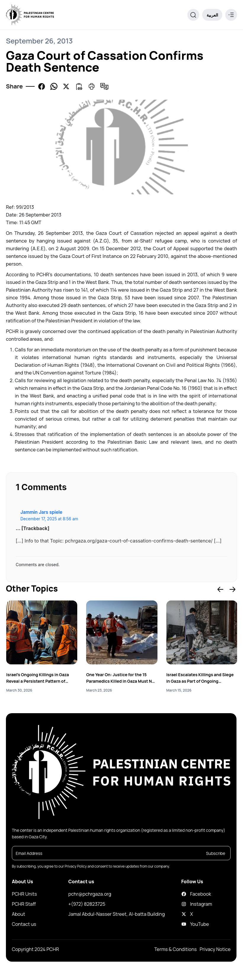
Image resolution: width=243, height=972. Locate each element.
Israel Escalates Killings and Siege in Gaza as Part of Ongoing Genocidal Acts (200, 678)
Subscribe (215, 853)
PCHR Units (24, 894)
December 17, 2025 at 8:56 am (49, 518)
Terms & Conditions (175, 949)
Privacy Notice (215, 949)
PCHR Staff (24, 904)
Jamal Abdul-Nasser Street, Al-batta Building (116, 914)
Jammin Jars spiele (41, 512)
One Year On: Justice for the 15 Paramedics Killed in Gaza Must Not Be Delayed (121, 678)
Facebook (187, 894)
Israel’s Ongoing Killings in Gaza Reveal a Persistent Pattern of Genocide (37, 678)
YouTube (187, 924)
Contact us (24, 924)
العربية (212, 15)
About (18, 914)
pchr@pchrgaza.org (89, 894)
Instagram (187, 904)
